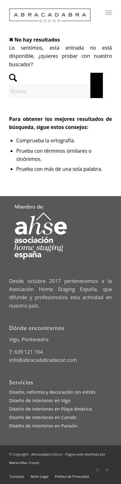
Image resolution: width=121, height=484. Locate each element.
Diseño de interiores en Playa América (50, 409)
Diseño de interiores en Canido (43, 417)
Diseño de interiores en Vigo (40, 400)
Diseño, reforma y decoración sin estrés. (53, 392)
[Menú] (108, 12)
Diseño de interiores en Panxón (43, 425)
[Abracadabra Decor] (50, 12)
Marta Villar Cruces (24, 462)
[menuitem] (108, 12)
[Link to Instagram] (98, 470)
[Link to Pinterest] (107, 470)
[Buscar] (56, 91)
